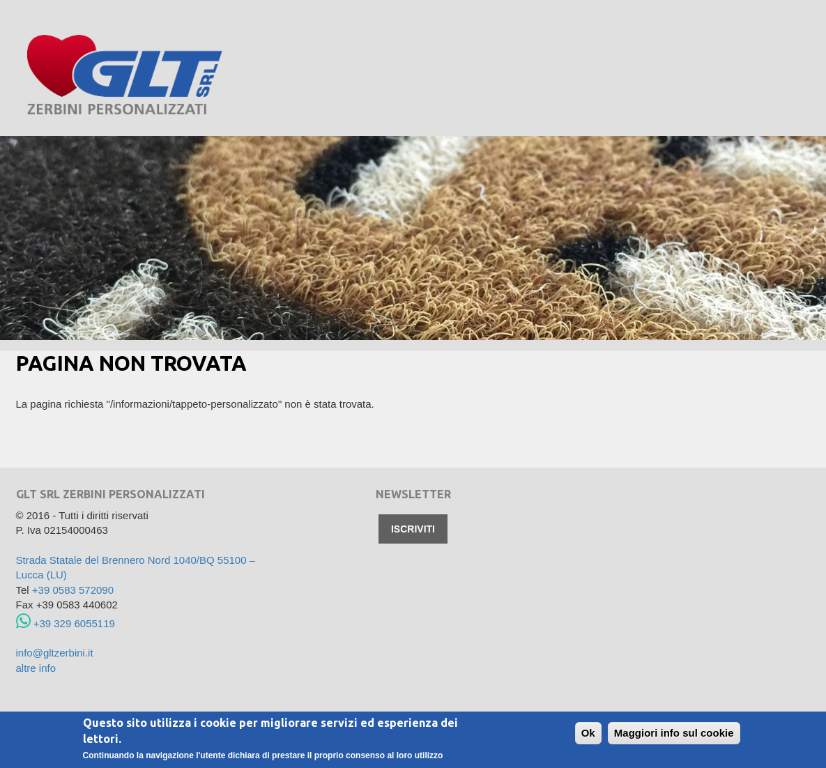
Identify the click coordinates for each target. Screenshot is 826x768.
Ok (588, 733)
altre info (36, 668)
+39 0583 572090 (73, 590)
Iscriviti (413, 529)
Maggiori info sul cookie (674, 733)
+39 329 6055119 (65, 623)
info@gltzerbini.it (54, 653)
